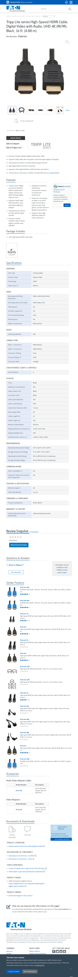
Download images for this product (20, 896)
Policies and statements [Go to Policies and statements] (37, 954)
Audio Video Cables (33, 16)
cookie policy (39, 965)
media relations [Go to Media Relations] (34, 951)
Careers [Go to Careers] (9, 954)
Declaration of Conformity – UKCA (20, 859)
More (67, 110)
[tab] (27, 565)
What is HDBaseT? (16, 565)
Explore (67, 205)
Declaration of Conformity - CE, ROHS (21, 856)
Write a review (20, 130)
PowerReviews (35, 531)
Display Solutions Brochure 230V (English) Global (26, 846)
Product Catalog (18, 16)
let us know (64, 909)
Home (8, 16)
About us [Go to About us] (9, 951)
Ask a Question (16, 572)
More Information (30, 971)
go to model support (63, 839)
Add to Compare (12, 143)
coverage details (53, 173)
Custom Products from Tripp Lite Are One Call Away (27, 868)
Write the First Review (19, 545)
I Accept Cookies (13, 971)
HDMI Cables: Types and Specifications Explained (26, 872)
